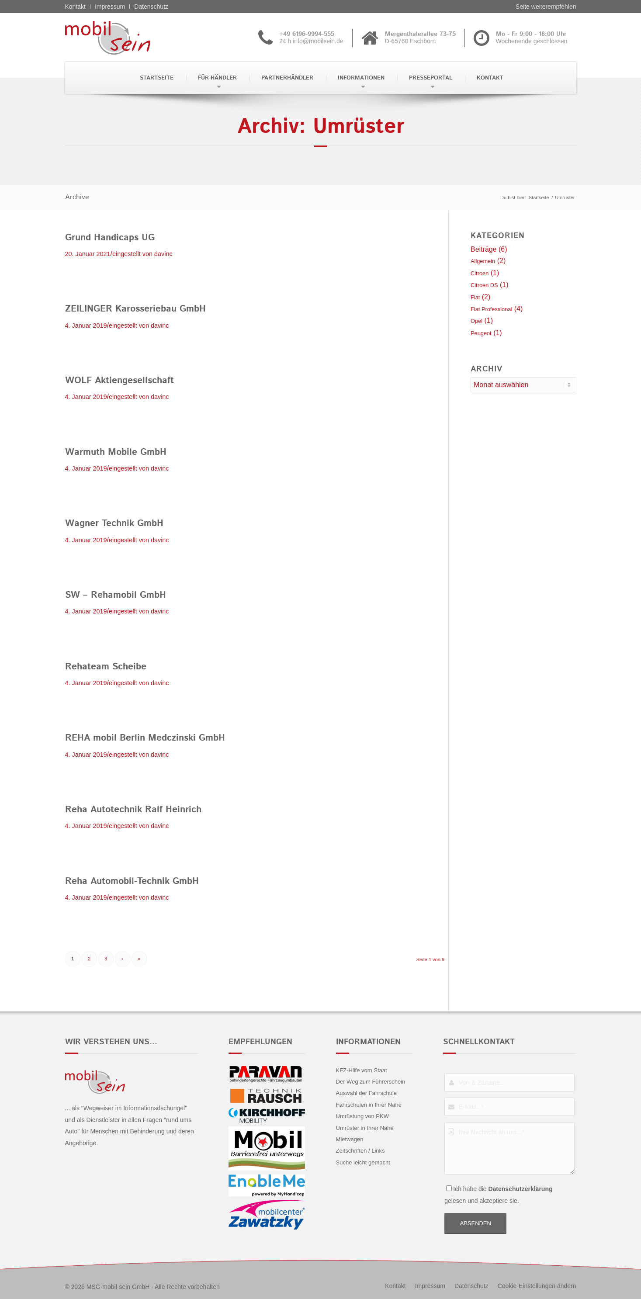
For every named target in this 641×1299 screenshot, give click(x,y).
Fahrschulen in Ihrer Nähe (369, 1105)
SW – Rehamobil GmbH (115, 595)
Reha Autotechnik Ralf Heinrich (133, 809)
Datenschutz (151, 6)
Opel (476, 321)
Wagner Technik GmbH (114, 523)
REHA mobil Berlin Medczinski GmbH (145, 738)
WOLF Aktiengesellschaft (119, 380)
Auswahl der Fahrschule (366, 1093)
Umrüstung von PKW (362, 1116)
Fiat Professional (491, 309)
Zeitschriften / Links (360, 1150)
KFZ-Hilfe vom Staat (361, 1070)
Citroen (480, 273)
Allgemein (483, 261)
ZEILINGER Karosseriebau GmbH (135, 308)
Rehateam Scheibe (105, 666)
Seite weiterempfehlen (546, 6)
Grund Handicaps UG (110, 237)
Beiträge (484, 249)
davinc (163, 253)
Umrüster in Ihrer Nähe (365, 1128)
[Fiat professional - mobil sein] (121, 37)
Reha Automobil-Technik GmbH (132, 881)
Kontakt (75, 6)
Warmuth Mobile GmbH (115, 452)
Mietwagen (350, 1139)
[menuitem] (156, 78)
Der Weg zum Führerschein (370, 1081)
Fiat (475, 297)
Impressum (110, 6)
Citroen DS (484, 285)
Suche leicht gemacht (363, 1162)
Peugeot (481, 333)
